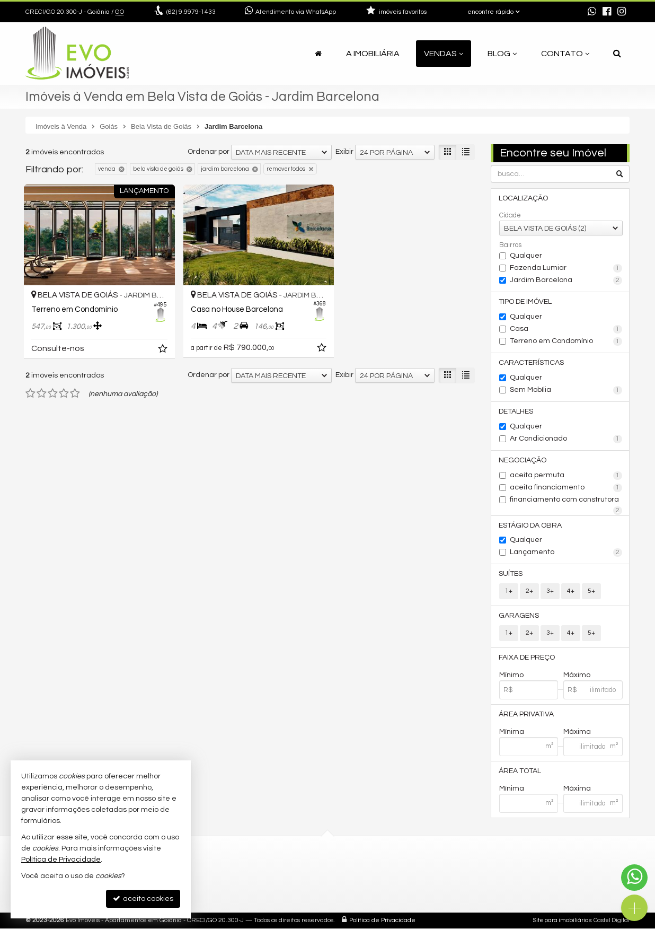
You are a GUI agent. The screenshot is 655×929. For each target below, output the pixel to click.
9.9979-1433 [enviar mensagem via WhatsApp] (191, 11)
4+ (570, 591)
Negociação (523, 460)
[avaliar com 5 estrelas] (75, 389)
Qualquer (526, 255)
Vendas (443, 53)
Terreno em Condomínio (566, 341)
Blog (502, 53)
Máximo (576, 675)
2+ (529, 591)
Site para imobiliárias (562, 921)
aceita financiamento (566, 488)
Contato (565, 53)
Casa (566, 329)
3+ (550, 591)
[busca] (617, 53)
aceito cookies (143, 898)
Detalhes (516, 411)
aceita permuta (566, 475)
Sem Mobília (566, 390)
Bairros (510, 245)
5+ (591, 591)
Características (531, 362)
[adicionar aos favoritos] (158, 346)
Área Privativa (526, 714)
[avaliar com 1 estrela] (30, 389)
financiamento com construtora (566, 500)
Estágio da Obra (530, 525)
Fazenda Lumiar (566, 268)
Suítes (511, 574)
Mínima (511, 732)
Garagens (519, 616)
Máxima (577, 732)
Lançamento (566, 553)
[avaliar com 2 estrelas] (42, 389)
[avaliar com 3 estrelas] (53, 389)
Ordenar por (208, 151)
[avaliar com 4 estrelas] (64, 389)
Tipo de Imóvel (525, 301)
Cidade (510, 215)
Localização (523, 198)
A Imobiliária (373, 53)
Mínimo (511, 675)
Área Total (520, 771)
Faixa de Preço (527, 658)
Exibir (344, 151)
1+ (508, 591)
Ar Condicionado (566, 439)
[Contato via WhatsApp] (634, 877)
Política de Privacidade (382, 920)
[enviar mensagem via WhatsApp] (592, 12)
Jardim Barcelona (566, 280)
